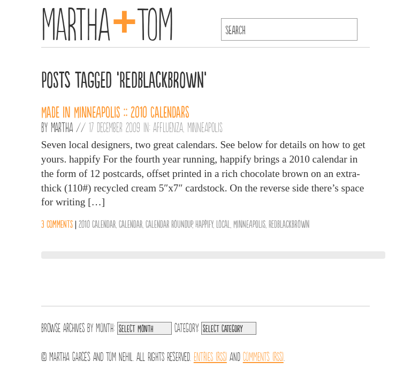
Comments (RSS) (263, 355)
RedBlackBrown (289, 223)
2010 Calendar (97, 223)
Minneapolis (205, 126)
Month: (105, 327)
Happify (204, 223)
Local (223, 223)
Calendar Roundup (169, 223)
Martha (62, 126)
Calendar (130, 223)
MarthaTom (107, 21)
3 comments (57, 223)
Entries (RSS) (210, 355)
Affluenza (168, 126)
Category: (186, 327)
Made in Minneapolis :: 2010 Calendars (115, 111)
